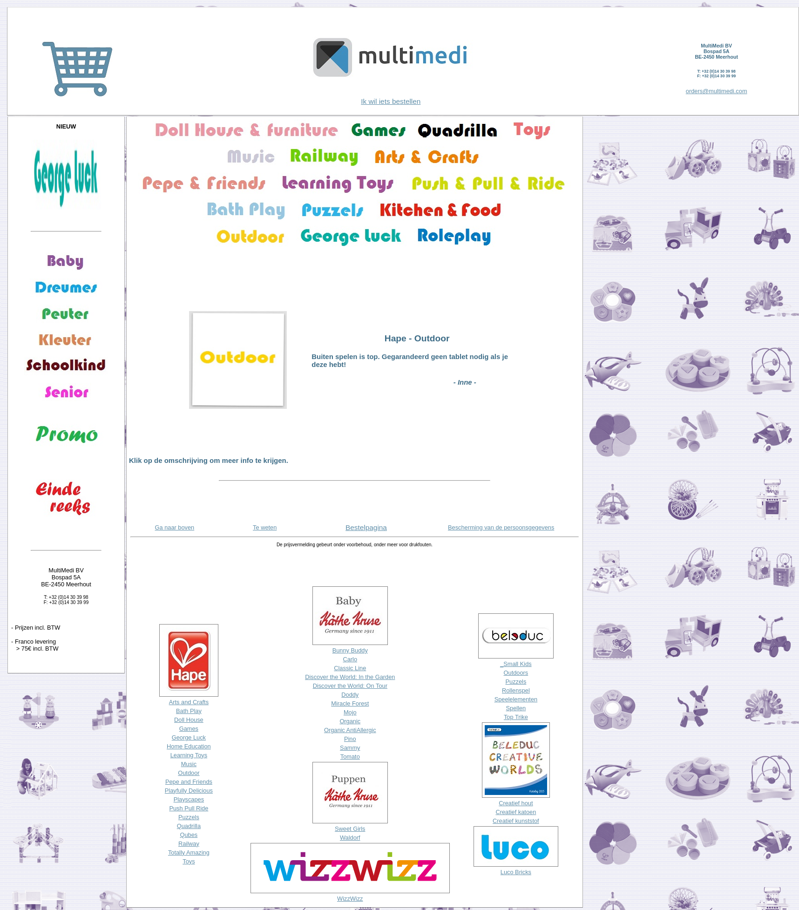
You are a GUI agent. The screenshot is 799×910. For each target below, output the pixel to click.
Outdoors (516, 672)
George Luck (189, 737)
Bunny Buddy (350, 650)
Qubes (189, 834)
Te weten (265, 527)
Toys (189, 861)
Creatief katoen (515, 811)
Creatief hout (516, 803)
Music (188, 764)
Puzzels (188, 817)
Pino (350, 738)
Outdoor (188, 772)
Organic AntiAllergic (350, 730)
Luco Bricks (516, 872)
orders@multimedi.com (716, 91)
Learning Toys (188, 755)
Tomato (350, 756)
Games (188, 728)
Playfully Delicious (189, 790)
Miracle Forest (350, 703)
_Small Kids (516, 663)
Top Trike (516, 716)
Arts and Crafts (189, 702)
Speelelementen (516, 699)
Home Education (189, 746)
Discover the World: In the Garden (350, 676)
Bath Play (189, 710)
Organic (349, 721)
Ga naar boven (175, 527)
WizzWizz (350, 898)
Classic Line (350, 668)
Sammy (350, 747)
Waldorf (350, 837)
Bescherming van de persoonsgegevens (501, 527)
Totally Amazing (189, 852)
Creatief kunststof (516, 820)
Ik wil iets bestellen (390, 101)
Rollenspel (516, 690)
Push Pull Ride (188, 808)
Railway (188, 843)
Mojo (350, 712)
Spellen (516, 708)
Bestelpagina (366, 527)
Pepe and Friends (188, 781)
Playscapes (189, 799)
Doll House (188, 719)
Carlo (350, 659)
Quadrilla (189, 825)
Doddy (350, 694)
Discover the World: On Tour (350, 685)
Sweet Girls (350, 828)
